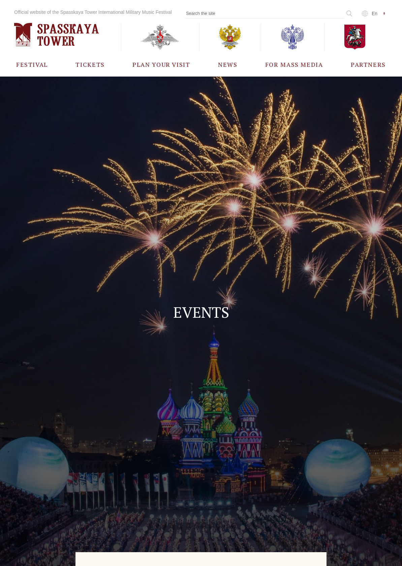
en (374, 13)
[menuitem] (32, 64)
